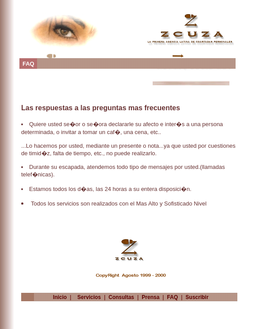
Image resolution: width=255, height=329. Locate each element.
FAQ (172, 297)
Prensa (150, 297)
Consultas (121, 297)
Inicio (58, 297)
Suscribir (197, 297)
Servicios (87, 297)
